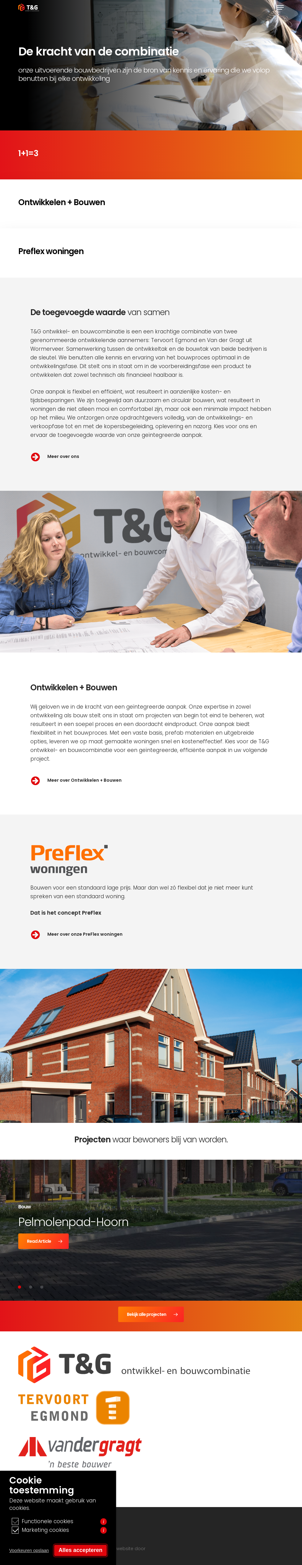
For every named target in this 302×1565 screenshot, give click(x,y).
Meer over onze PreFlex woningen (85, 934)
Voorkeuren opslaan (29, 1550)
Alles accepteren (80, 1550)
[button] (280, 7)
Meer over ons (63, 456)
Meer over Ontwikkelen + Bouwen (84, 780)
